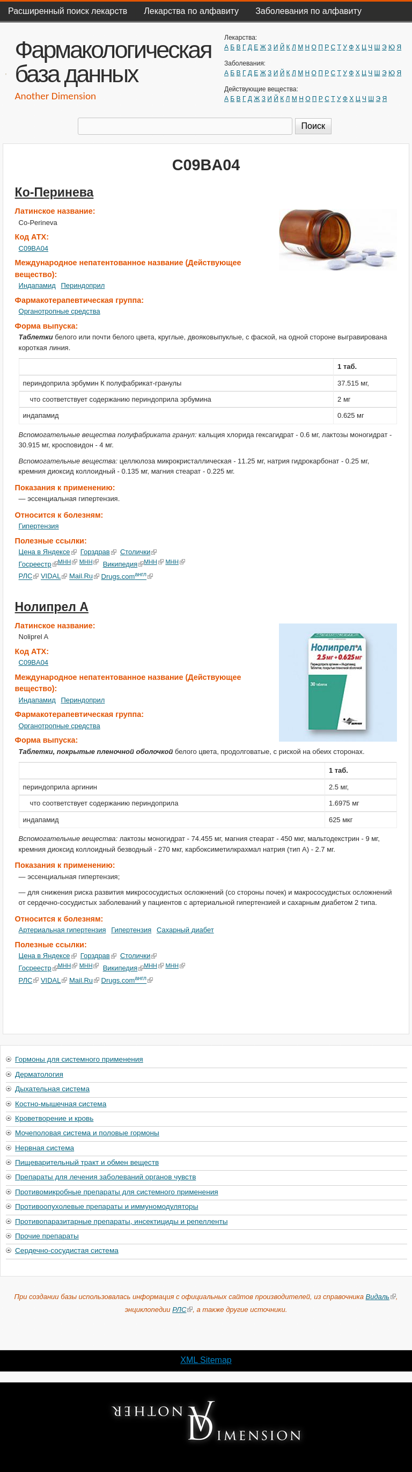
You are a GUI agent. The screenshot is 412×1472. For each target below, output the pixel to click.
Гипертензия (39, 526)
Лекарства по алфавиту (191, 11)
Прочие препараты (47, 1236)
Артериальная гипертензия (62, 930)
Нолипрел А (52, 607)
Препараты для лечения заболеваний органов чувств (105, 1177)
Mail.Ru (84, 576)
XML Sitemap (205, 1360)
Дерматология (39, 1074)
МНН (68, 562)
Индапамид (37, 285)
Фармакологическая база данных (112, 61)
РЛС (29, 576)
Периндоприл (83, 285)
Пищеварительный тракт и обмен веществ (87, 1162)
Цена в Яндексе (48, 552)
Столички (138, 552)
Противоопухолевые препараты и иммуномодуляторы (106, 1206)
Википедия (123, 564)
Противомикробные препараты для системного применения (116, 1192)
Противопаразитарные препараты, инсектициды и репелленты (121, 1221)
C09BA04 (33, 248)
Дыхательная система (52, 1089)
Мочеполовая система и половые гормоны (87, 1133)
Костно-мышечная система (60, 1104)
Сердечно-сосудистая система (67, 1250)
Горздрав (98, 552)
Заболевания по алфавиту (308, 11)
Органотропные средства (59, 311)
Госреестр (38, 564)
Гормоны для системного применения (79, 1059)
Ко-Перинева (54, 192)
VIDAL (54, 576)
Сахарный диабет (185, 930)
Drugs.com (127, 576)
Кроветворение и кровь (54, 1118)
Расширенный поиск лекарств (67, 11)
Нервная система (44, 1148)
